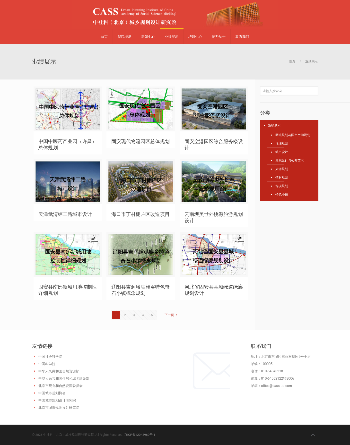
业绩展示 (274, 125)
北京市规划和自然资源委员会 (60, 386)
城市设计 (281, 152)
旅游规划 (281, 169)
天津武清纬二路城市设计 (65, 214)
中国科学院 (46, 364)
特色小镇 (281, 194)
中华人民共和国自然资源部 (58, 371)
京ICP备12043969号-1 (140, 434)
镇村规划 (281, 177)
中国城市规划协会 (52, 393)
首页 (292, 61)
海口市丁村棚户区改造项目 (140, 214)
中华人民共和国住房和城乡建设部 (63, 378)
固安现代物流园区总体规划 (140, 141)
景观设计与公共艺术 (289, 160)
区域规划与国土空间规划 (292, 135)
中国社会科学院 (50, 357)
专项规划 (281, 186)
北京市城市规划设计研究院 (58, 408)
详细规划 (281, 143)
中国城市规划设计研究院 (57, 400)
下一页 (171, 315)
